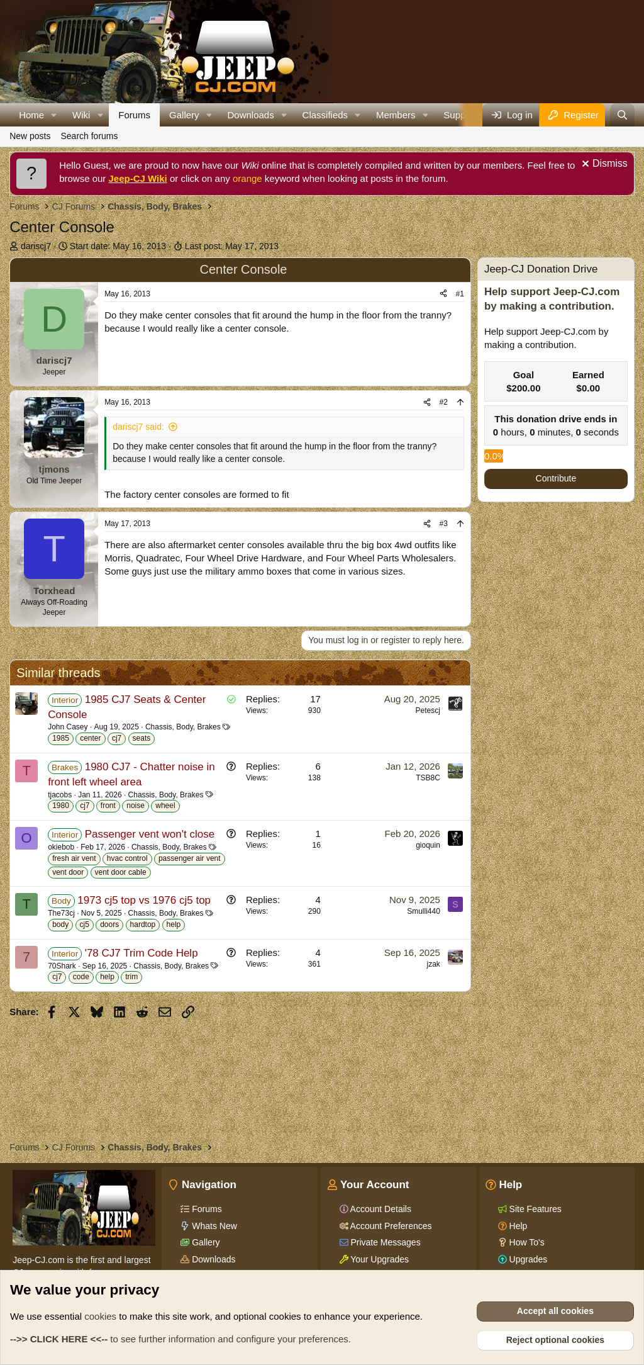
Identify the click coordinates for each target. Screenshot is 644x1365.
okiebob (61, 847)
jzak (433, 964)
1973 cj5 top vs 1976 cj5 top (144, 900)
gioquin (428, 845)
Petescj (428, 710)
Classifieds (325, 115)
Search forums (89, 136)
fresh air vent (74, 858)
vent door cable (121, 872)
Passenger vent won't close (149, 834)
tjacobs (60, 794)
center (90, 738)
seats (142, 738)
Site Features (534, 1209)
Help (517, 1226)
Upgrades (527, 1259)
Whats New (212, 1226)
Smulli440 (423, 911)
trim (131, 976)
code (81, 976)
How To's (526, 1242)
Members (396, 115)
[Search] (622, 114)
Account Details (379, 1209)
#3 (444, 523)
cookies (100, 1316)
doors (109, 924)
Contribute (556, 478)
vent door (68, 872)
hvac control (127, 858)
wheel (165, 805)
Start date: (118, 246)
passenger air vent (189, 858)
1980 (60, 805)
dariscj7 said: (138, 427)
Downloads (250, 115)
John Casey (67, 726)
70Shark (62, 966)
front (108, 805)
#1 (460, 293)
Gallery (184, 115)
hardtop (143, 924)
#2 (444, 402)
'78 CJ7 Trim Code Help (141, 953)
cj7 (116, 738)
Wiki (81, 115)
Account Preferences (390, 1226)
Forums (134, 115)
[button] (54, 114)
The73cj (61, 913)
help (174, 924)
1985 (60, 738)
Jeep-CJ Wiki (138, 178)
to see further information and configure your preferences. (180, 1339)
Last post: (232, 246)
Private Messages (384, 1242)
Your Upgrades (378, 1259)
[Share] (443, 294)
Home (31, 115)
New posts (29, 136)
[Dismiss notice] (603, 165)
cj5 (84, 924)
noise (135, 805)
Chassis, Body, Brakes (183, 726)
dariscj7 (36, 246)
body (60, 924)
